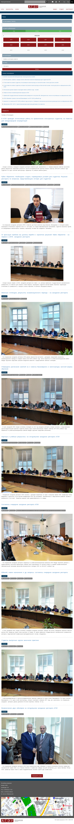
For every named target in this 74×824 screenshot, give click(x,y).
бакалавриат (12, 646)
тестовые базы (6, 184)
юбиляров (13, 714)
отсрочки (4, 242)
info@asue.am (9, 794)
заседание (37, 442)
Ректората (45, 126)
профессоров (5, 714)
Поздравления (28, 578)
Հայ (64, 1)
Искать (37, 69)
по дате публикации (9, 28)
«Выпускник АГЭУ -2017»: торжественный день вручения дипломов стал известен (24, 104)
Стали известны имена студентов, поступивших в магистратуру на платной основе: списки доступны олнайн (31, 82)
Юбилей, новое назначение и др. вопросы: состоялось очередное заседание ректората (34, 572)
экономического (37, 242)
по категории (7, 55)
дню (60, 31)
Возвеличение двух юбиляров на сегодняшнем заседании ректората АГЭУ (29, 708)
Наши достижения (5, 1)
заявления (5, 510)
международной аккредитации (9, 126)
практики (4, 646)
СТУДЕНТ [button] (61, 9)
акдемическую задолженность (9, 442)
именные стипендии (14, 298)
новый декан (5, 578)
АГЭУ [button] (2, 9)
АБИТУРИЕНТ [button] (69, 9)
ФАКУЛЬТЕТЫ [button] (9, 9)
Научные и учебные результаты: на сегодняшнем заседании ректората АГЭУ (30, 437)
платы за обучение (23, 126)
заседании (57, 184)
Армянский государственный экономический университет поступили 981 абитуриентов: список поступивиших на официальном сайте (37, 95)
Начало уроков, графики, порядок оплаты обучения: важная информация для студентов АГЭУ (27, 79)
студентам (22, 242)
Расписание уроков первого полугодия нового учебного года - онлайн (21, 89)
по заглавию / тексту (9, 21)
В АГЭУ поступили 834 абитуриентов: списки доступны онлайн (19, 76)
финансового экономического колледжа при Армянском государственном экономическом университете (40, 510)
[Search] (46, 2)
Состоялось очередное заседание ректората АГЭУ (20, 504)
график (28, 374)
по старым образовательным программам (35, 184)
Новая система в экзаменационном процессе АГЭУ (16, 92)
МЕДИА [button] (55, 9)
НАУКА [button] (17, 9)
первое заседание (13, 242)
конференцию (22, 442)
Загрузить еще (37, 776)
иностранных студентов (35, 126)
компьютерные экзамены (17, 184)
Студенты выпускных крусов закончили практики (20, 640)
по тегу (5, 62)
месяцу (37, 31)
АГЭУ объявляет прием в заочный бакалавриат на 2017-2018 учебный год (22, 98)
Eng (68, 1)
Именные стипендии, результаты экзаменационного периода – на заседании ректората (34, 293)
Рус (72, 1)
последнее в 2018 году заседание (10, 374)
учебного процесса (37, 374)
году (14, 31)
